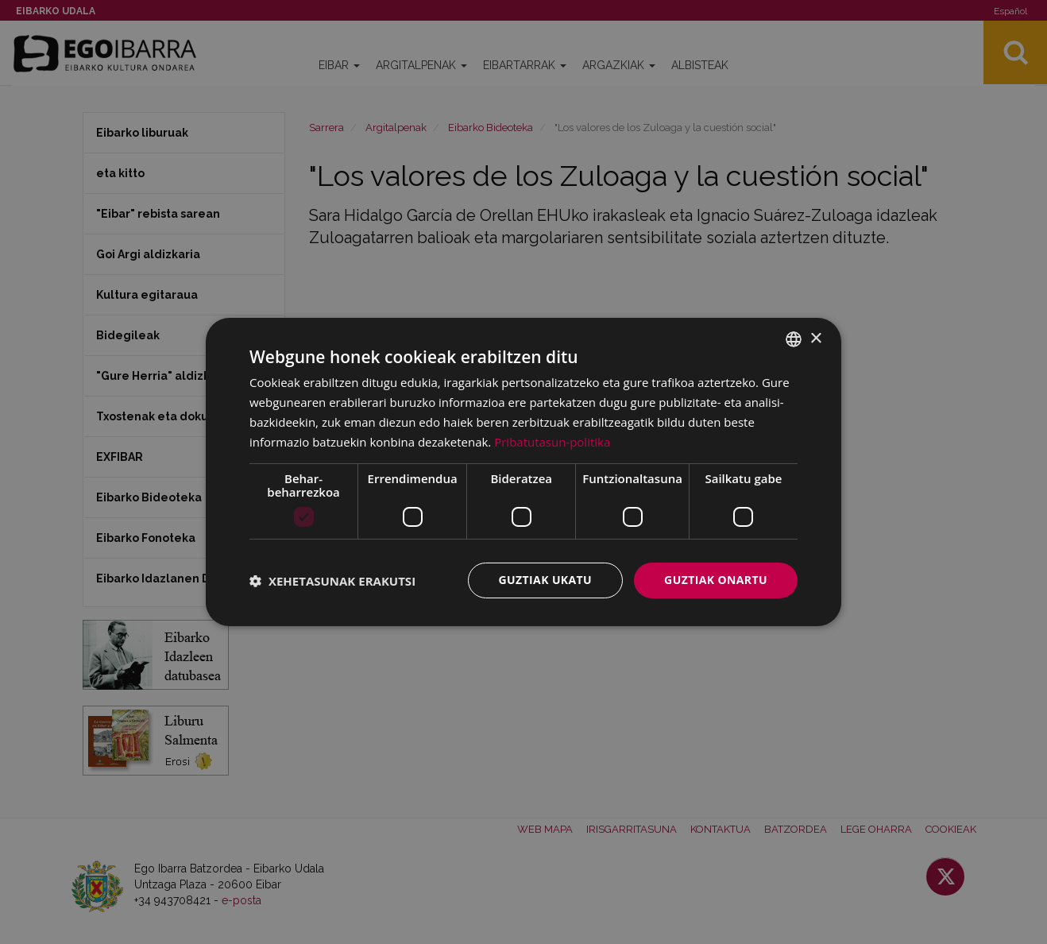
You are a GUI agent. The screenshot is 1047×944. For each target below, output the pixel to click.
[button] (332, 581)
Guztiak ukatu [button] (546, 579)
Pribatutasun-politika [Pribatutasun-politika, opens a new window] (552, 442)
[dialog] (523, 472)
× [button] (815, 338)
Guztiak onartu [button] (715, 579)
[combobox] (794, 339)
